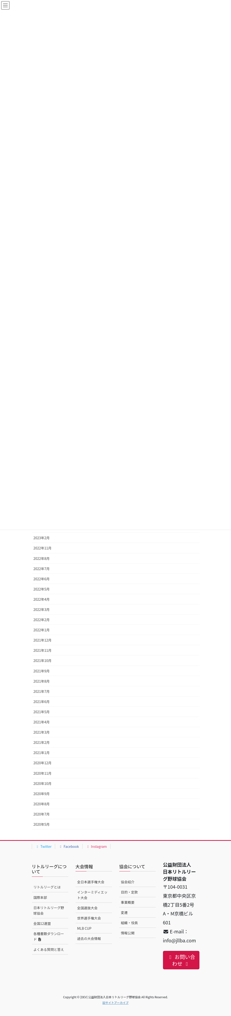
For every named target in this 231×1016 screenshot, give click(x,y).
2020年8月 (42, 803)
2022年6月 (42, 578)
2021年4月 (42, 722)
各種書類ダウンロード (49, 936)
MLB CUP (84, 928)
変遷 (124, 912)
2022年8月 (42, 558)
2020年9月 (42, 793)
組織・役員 (129, 922)
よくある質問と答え (49, 949)
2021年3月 (42, 732)
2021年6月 (42, 701)
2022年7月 (42, 568)
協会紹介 (128, 881)
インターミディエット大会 (92, 895)
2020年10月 (43, 783)
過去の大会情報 (89, 938)
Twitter (43, 846)
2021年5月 (42, 711)
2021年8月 (42, 681)
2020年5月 (42, 824)
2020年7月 (42, 814)
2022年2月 (42, 619)
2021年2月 (42, 742)
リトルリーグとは (47, 887)
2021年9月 (42, 671)
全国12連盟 (42, 923)
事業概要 (128, 902)
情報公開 (128, 932)
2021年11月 (43, 650)
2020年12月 (43, 762)
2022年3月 (42, 609)
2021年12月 (43, 640)
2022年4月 (42, 599)
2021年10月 (43, 660)
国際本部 (40, 897)
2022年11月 (43, 548)
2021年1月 (42, 752)
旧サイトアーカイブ (115, 1002)
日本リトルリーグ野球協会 (49, 910)
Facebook (69, 846)
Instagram (96, 846)
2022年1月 (42, 629)
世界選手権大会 (89, 918)
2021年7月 (42, 691)
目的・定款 (129, 892)
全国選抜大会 (87, 907)
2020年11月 (43, 773)
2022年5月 (42, 589)
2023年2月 (42, 537)
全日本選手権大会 (90, 881)
